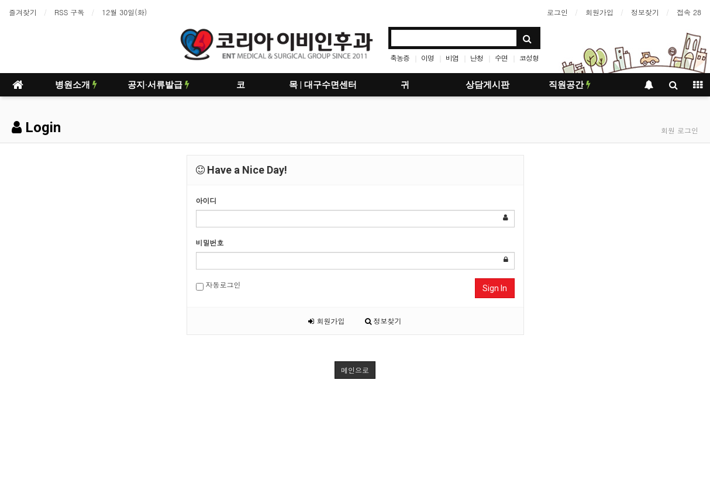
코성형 (529, 58)
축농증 (399, 58)
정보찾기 (645, 12)
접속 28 (689, 12)
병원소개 (76, 85)
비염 (452, 58)
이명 (427, 58)
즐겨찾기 (23, 12)
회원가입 (599, 12)
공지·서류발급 (158, 85)
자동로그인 (218, 285)
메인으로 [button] (355, 370)
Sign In (494, 288)
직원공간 (570, 85)
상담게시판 (487, 85)
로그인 (557, 12)
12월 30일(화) (124, 12)
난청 (476, 58)
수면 (501, 58)
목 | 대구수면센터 (323, 85)
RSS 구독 (69, 12)
